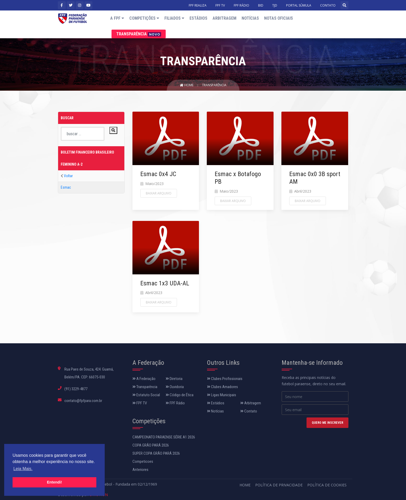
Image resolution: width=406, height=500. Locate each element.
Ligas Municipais (221, 395)
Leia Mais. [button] (22, 468)
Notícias (250, 18)
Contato (248, 411)
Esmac (66, 187)
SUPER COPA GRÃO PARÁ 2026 (156, 453)
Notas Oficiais (278, 18)
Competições (144, 18)
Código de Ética (179, 395)
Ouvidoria (175, 386)
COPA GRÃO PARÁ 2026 (150, 445)
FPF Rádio (175, 403)
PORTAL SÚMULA (298, 5)
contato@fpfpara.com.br (83, 400)
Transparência (138, 33)
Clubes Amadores (222, 386)
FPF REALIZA (198, 5)
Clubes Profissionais (224, 378)
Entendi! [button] (54, 482)
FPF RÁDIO (241, 5)
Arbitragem (224, 18)
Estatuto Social (146, 395)
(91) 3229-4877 (75, 389)
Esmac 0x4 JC (158, 174)
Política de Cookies (327, 484)
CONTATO (328, 5)
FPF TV (220, 5)
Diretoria (174, 378)
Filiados (174, 18)
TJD (274, 5)
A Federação (143, 378)
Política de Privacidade (279, 484)
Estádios (198, 18)
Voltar (68, 176)
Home (187, 85)
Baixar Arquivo (158, 193)
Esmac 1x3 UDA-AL (164, 283)
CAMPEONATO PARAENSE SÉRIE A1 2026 (163, 437)
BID (260, 5)
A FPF (117, 18)
